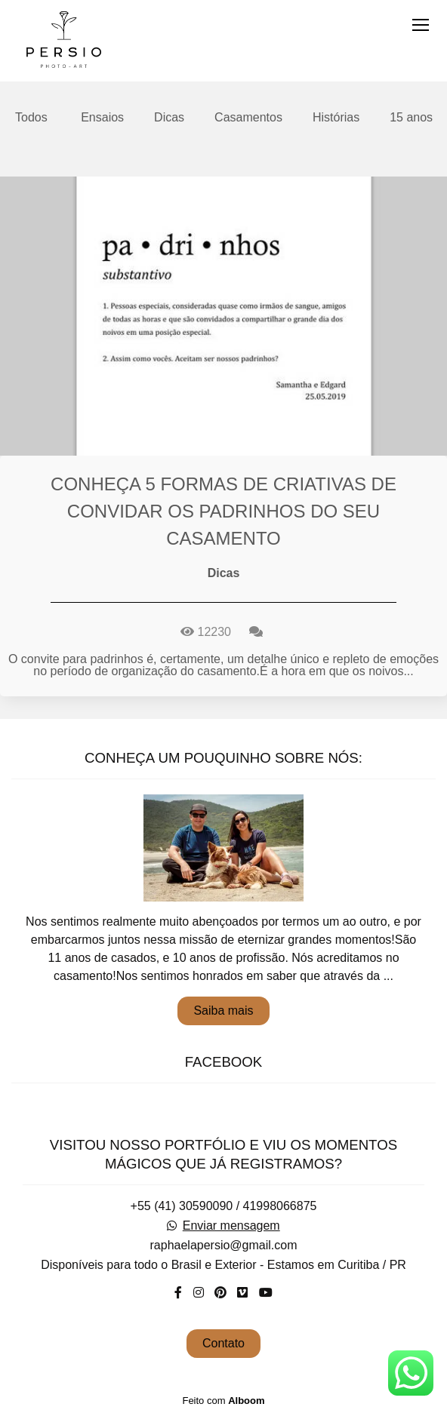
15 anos (411, 118)
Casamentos (248, 118)
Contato (223, 1343)
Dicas (169, 118)
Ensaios (102, 118)
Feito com (223, 1400)
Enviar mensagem (231, 1226)
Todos (31, 118)
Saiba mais (223, 1010)
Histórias (336, 118)
